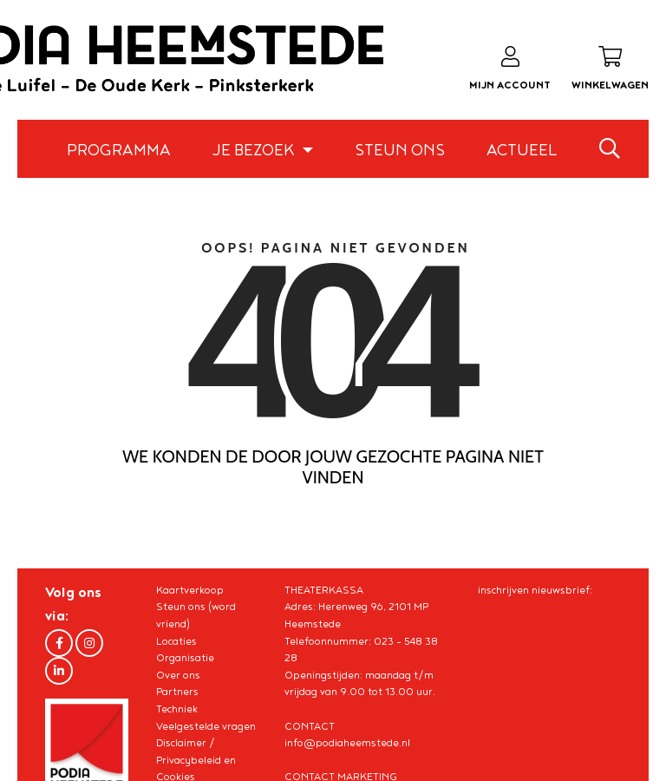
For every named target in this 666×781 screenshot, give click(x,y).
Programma (119, 150)
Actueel (522, 150)
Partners (177, 692)
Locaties (176, 641)
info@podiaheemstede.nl (347, 743)
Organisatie (185, 658)
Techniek (177, 709)
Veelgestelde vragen (206, 726)
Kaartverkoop (190, 590)
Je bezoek (254, 150)
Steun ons (400, 150)
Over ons (178, 675)
